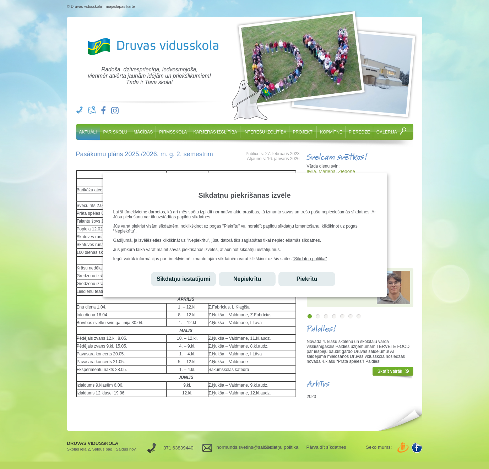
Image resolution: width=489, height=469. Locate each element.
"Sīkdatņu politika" (310, 258)
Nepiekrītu (247, 279)
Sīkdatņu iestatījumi (183, 279)
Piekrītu (307, 279)
